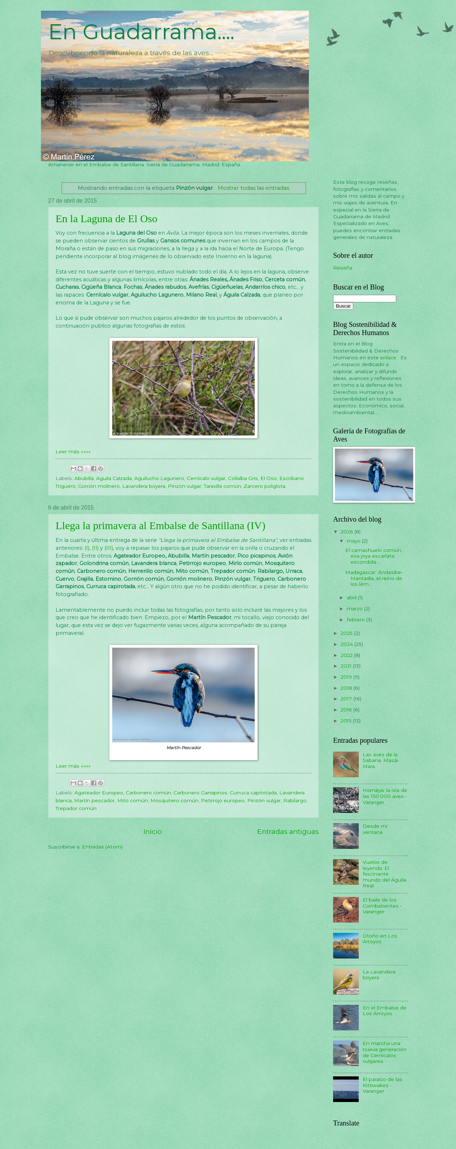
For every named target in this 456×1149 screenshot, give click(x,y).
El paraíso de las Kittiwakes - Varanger (382, 1085)
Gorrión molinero (99, 486)
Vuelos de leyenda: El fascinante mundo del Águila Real (384, 873)
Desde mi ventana (375, 829)
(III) (108, 548)
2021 (347, 666)
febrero (356, 619)
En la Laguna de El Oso (106, 218)
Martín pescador (94, 800)
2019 (347, 677)
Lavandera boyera (143, 486)
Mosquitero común (174, 800)
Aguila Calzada (114, 478)
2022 (347, 655)
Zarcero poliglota (264, 486)
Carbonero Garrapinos (200, 792)
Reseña (342, 268)
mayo (354, 541)
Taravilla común (222, 486)
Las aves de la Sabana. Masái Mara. (380, 760)
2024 (347, 644)
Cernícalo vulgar (206, 478)
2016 (347, 709)
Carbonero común (148, 792)
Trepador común (76, 808)
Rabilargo (294, 800)
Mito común (132, 800)
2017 (347, 698)
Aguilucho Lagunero (159, 478)
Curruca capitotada (253, 792)
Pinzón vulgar (184, 486)
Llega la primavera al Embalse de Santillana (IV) (160, 525)
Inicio (153, 831)
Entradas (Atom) (102, 847)
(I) (86, 548)
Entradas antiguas (288, 831)
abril (352, 597)
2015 (347, 721)
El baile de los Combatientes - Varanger (382, 905)
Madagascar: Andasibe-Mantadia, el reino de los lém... (374, 578)
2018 (347, 688)
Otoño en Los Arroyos (380, 939)
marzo (355, 608)
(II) (95, 548)
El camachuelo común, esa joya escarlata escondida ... (373, 556)
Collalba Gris (243, 478)
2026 (347, 531)
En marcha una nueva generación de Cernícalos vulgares (384, 1052)
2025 (347, 633)
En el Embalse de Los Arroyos (384, 1011)
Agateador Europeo (98, 792)
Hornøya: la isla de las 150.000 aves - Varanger (385, 796)
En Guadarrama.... (141, 32)
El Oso (268, 478)
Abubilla (84, 478)
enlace (389, 357)
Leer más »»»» (73, 451)
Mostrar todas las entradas (253, 187)
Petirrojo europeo (223, 800)
